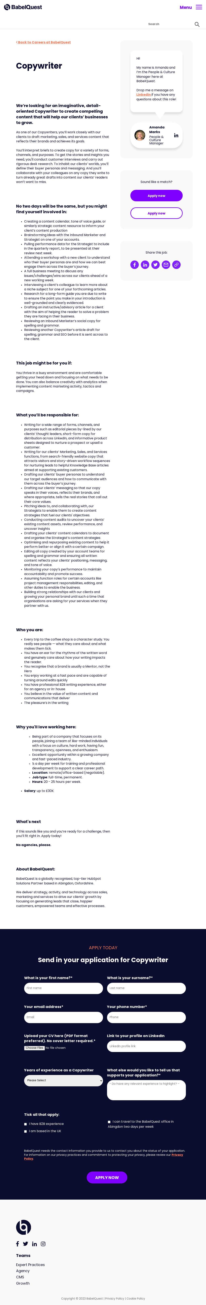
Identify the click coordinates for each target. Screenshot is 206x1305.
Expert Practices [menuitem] (30, 1265)
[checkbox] (106, 1126)
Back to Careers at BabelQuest (43, 42)
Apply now (156, 196)
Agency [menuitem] (23, 1271)
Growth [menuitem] (23, 1284)
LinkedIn (143, 95)
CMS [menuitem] (20, 1277)
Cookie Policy (136, 1298)
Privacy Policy (114, 1298)
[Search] (153, 24)
